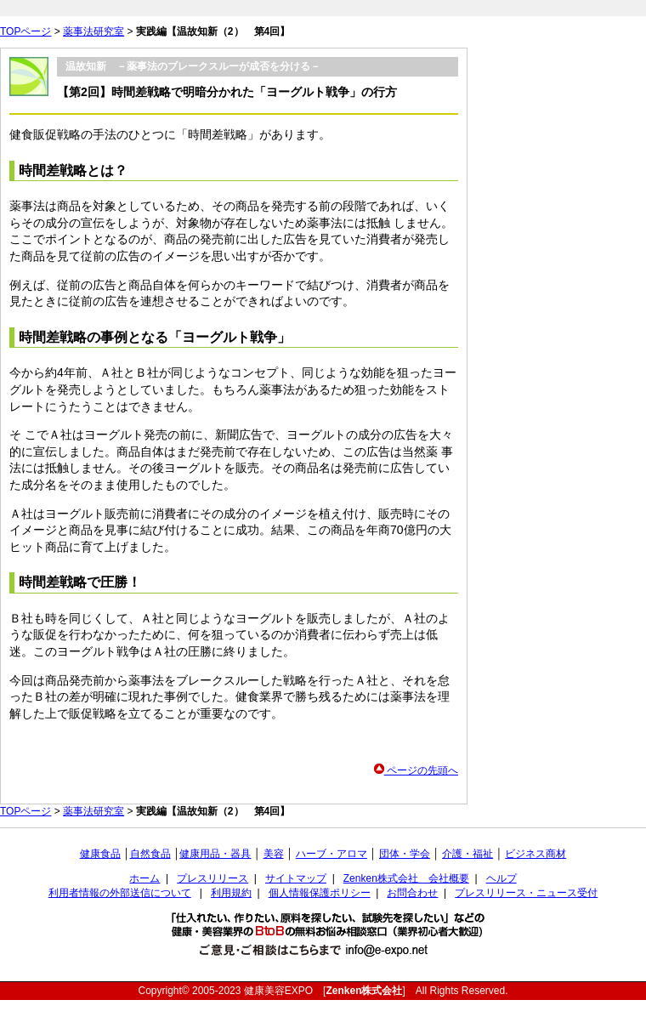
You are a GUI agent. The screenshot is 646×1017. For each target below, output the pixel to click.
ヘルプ (501, 878)
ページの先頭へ (416, 770)
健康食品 (100, 854)
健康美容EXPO (278, 991)
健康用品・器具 (215, 854)
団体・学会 (404, 854)
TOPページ (25, 31)
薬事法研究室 (93, 31)
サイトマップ (295, 878)
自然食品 (150, 854)
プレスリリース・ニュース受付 (526, 893)
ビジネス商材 (535, 854)
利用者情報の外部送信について (119, 893)
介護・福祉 (467, 854)
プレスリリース (212, 878)
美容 (274, 854)
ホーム (144, 878)
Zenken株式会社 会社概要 (406, 878)
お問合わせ (412, 893)
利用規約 (231, 893)
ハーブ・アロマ (331, 854)
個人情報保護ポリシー (320, 893)
